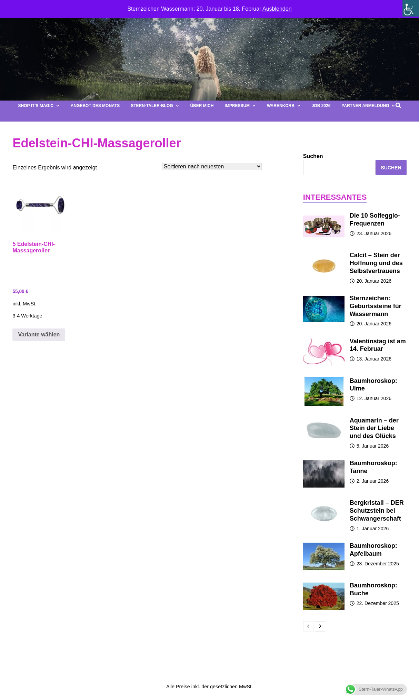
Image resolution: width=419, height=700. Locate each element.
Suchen (313, 156)
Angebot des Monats (95, 105)
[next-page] (320, 626)
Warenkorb (284, 105)
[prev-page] (308, 626)
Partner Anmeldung (368, 105)
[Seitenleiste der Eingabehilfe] (410, 8)
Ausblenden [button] (277, 9)
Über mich (201, 105)
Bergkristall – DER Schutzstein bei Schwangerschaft (377, 510)
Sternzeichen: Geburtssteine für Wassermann (375, 306)
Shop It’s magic (38, 105)
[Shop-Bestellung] (212, 166)
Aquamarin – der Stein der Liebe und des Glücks (374, 428)
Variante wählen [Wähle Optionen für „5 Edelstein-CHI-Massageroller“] (39, 334)
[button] (21, 116)
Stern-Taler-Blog (155, 105)
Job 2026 (321, 105)
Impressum (240, 105)
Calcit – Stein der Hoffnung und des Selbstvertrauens (376, 263)
